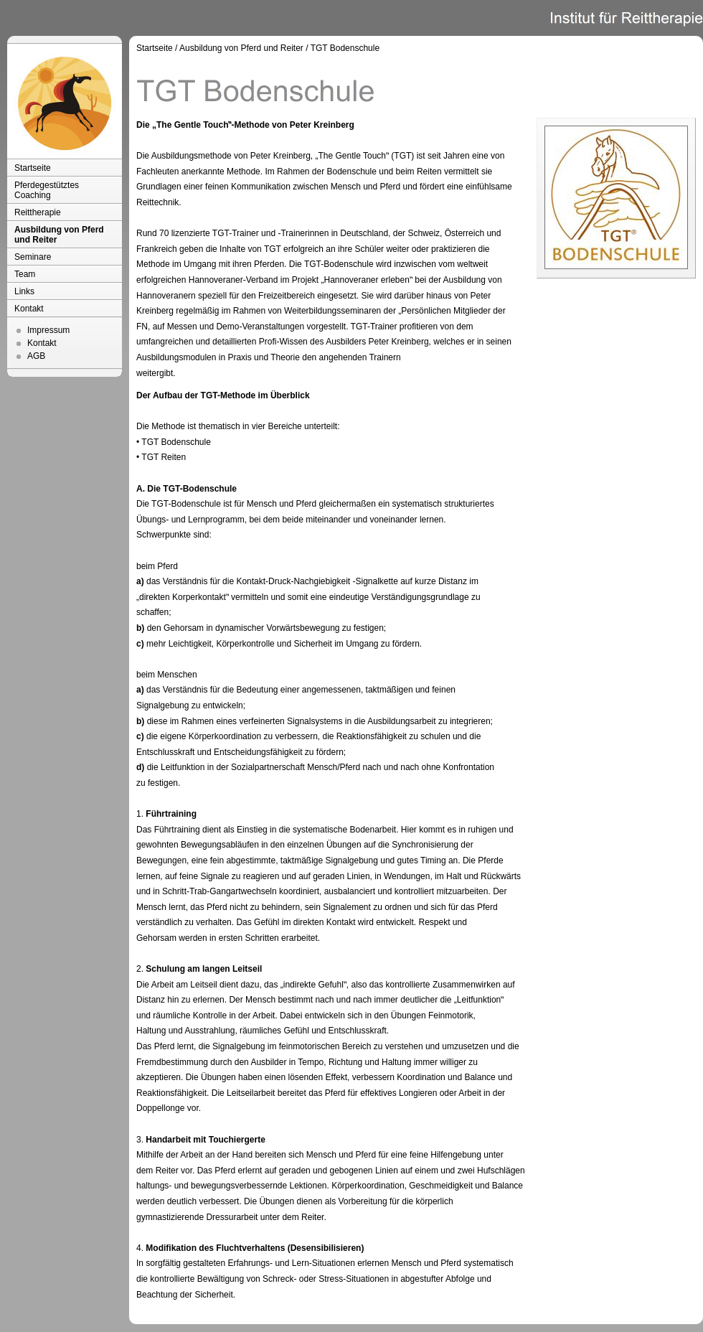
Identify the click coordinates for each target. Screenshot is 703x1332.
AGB (36, 356)
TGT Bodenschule (345, 48)
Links (24, 291)
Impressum (48, 330)
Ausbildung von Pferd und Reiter (59, 235)
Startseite (32, 168)
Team (24, 274)
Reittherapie (37, 212)
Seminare (32, 257)
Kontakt (29, 309)
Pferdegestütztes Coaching (46, 190)
